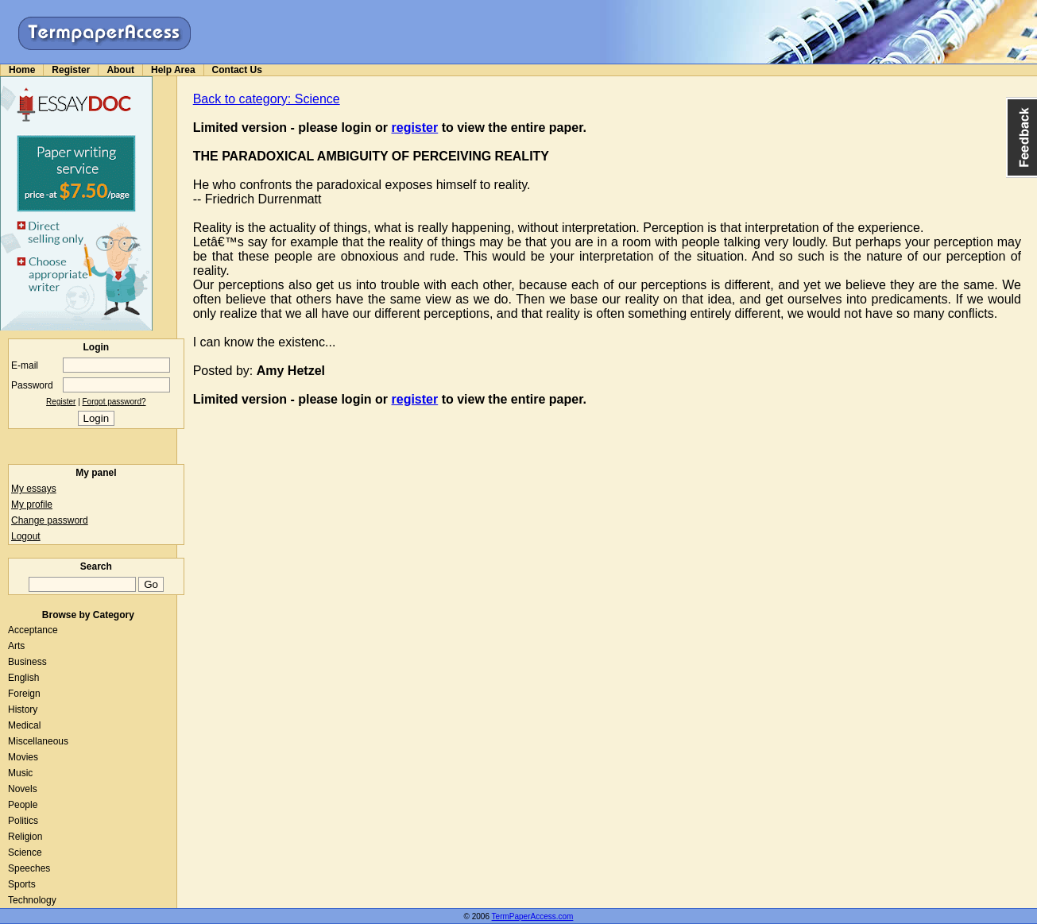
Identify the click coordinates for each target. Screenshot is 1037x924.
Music (20, 773)
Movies (23, 757)
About (120, 69)
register (415, 127)
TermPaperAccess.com (533, 916)
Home (22, 69)
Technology (32, 900)
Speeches (29, 868)
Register (71, 69)
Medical (24, 725)
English (23, 677)
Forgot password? (114, 401)
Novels (22, 788)
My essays (33, 488)
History (22, 709)
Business (27, 661)
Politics (23, 820)
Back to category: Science (266, 99)
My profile (31, 504)
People (22, 804)
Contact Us (237, 69)
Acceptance (33, 630)
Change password (49, 520)
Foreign (24, 693)
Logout (26, 536)
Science (25, 852)
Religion (25, 836)
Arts (16, 645)
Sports (22, 884)
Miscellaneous (38, 741)
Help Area (173, 69)
